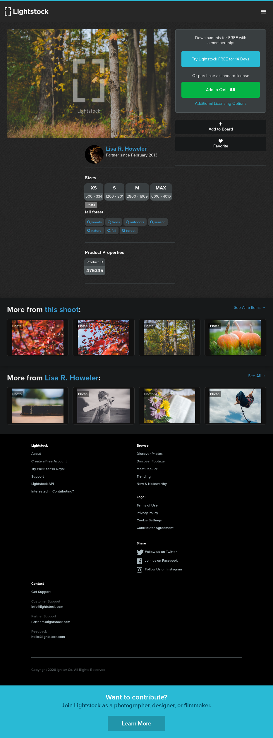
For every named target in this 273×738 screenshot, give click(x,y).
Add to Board (220, 127)
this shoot (62, 309)
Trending (144, 476)
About (36, 453)
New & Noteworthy (152, 483)
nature (94, 230)
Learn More (136, 723)
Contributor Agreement (155, 527)
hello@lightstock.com (48, 636)
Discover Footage (151, 461)
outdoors (135, 222)
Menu (263, 11)
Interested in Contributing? (52, 491)
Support (37, 476)
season (158, 222)
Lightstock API (42, 483)
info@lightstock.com (47, 606)
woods (94, 222)
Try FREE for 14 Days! (48, 468)
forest (128, 230)
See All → (257, 376)
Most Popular (147, 468)
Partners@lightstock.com (50, 621)
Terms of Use (147, 505)
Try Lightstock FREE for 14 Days (220, 59)
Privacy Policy (147, 512)
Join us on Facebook (161, 560)
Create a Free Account (49, 461)
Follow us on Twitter (161, 551)
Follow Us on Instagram (163, 569)
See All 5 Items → (250, 308)
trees (114, 222)
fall (111, 230)
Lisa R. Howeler (126, 148)
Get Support (41, 591)
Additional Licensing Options (221, 103)
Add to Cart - (220, 90)
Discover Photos (150, 453)
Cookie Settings (149, 520)
